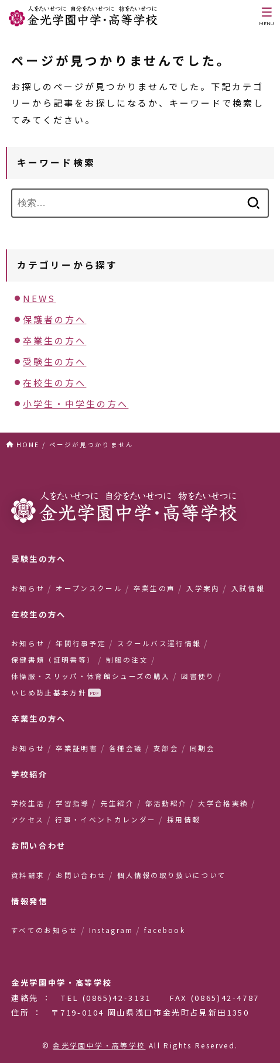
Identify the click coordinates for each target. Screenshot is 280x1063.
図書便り (197, 676)
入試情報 (248, 588)
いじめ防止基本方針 (49, 692)
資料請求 (28, 875)
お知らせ (28, 588)
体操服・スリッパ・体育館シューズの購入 (90, 676)
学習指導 (72, 803)
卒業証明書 (77, 748)
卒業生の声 (155, 588)
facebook (164, 930)
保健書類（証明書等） (53, 659)
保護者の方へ (54, 319)
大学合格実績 (223, 803)
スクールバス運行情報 (159, 643)
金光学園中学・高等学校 (99, 1045)
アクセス (27, 819)
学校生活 (28, 803)
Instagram (111, 930)
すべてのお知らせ (44, 930)
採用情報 (183, 819)
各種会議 (125, 748)
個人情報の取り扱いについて (171, 875)
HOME (27, 444)
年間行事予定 (81, 643)
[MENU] (267, 16)
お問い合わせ (81, 875)
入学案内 (203, 588)
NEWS (39, 298)
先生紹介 (117, 803)
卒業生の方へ (54, 340)
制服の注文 (127, 659)
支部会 (166, 748)
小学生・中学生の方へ (75, 403)
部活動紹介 (166, 803)
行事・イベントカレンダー (105, 819)
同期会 (202, 748)
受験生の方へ (54, 361)
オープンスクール (89, 588)
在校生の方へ (54, 382)
